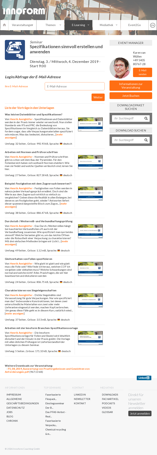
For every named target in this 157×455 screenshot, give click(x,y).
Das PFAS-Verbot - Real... (55, 414)
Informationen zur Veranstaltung (131, 85)
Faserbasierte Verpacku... (53, 423)
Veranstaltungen (22, 25)
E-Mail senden (142, 72)
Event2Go (134, 25)
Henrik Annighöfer (21, 119)
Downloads (110, 394)
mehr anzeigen (14, 313)
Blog (9, 416)
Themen (50, 25)
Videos (106, 407)
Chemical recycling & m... (55, 431)
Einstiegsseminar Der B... (54, 405)
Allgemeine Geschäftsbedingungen (22, 401)
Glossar (107, 412)
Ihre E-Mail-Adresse (16, 86)
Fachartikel (110, 398)
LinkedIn (80, 394)
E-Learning (78, 25)
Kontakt (80, 403)
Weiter (98, 97)
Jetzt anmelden (140, 413)
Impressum (13, 394)
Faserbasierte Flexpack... (53, 396)
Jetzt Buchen (130, 95)
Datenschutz (15, 407)
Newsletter (82, 398)
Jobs (9, 412)
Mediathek (106, 25)
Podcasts (108, 403)
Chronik (12, 420)
